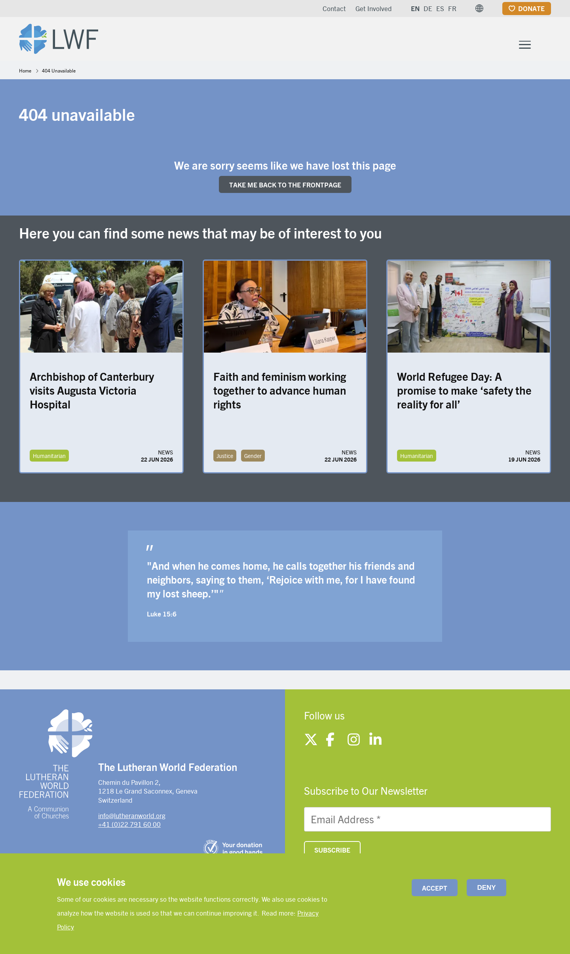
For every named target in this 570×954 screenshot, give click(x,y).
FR (452, 8)
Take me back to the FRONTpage (285, 186)
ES (440, 8)
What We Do (289, 39)
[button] (479, 8)
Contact (334, 8)
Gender (253, 457)
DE (428, 8)
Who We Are (218, 39)
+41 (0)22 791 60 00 (129, 825)
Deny (486, 887)
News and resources (477, 39)
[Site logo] (61, 38)
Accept (434, 887)
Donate (531, 8)
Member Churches (374, 39)
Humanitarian (49, 457)
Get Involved (373, 8)
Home (25, 72)
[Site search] (545, 40)
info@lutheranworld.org (131, 817)
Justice (225, 457)
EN (415, 8)
